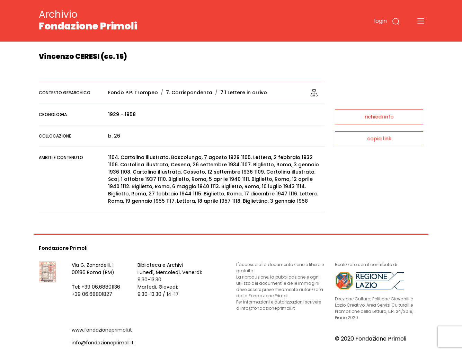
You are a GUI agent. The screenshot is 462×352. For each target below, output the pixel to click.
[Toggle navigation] (420, 21)
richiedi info (379, 116)
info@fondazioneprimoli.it (103, 342)
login (380, 21)
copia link (379, 138)
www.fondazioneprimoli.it (102, 329)
